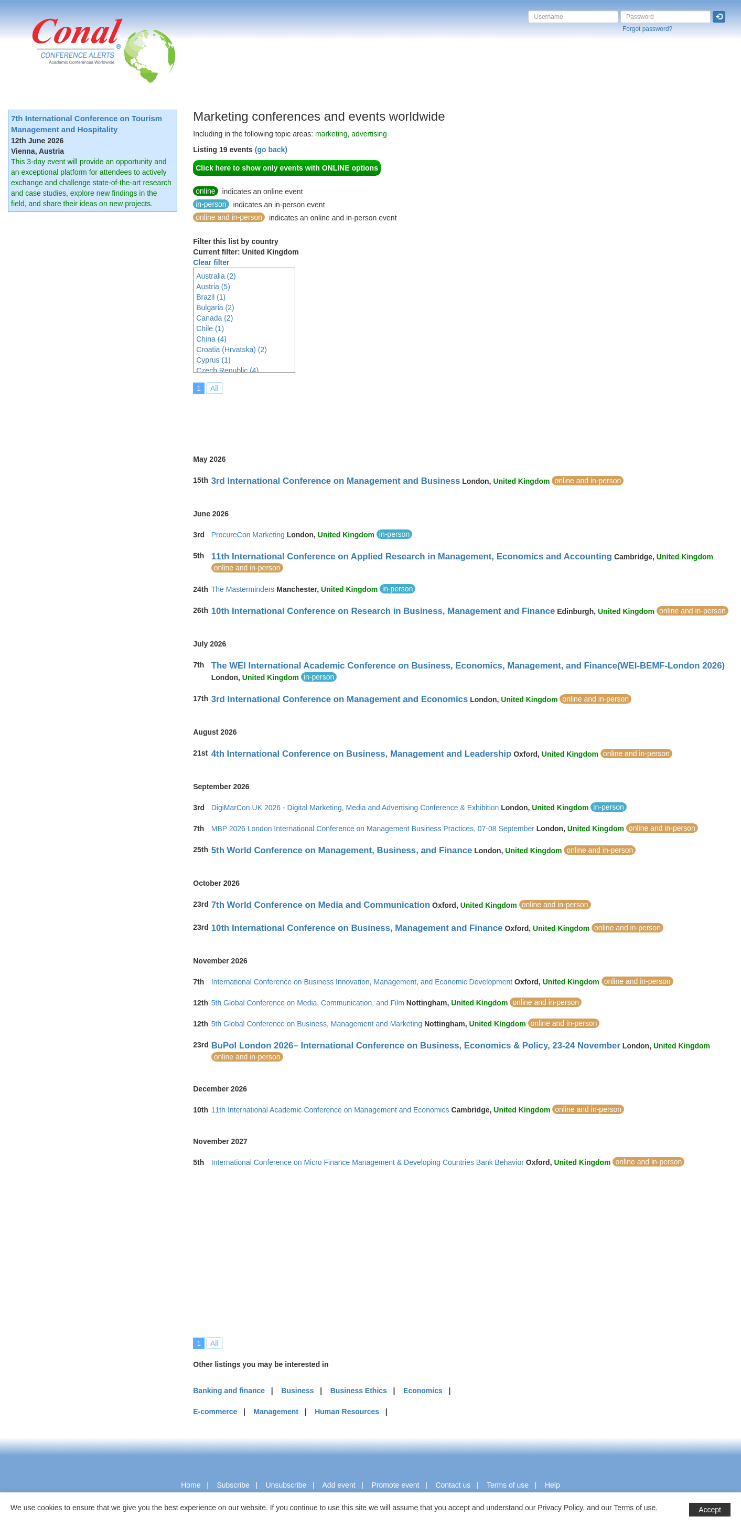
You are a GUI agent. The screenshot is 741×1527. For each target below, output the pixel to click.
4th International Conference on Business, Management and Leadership (361, 754)
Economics (423, 1390)
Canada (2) (214, 318)
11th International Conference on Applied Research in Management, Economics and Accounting (411, 556)
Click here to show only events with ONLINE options (287, 168)
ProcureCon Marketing (248, 535)
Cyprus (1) (213, 360)
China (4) (211, 339)
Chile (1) (210, 328)
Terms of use (508, 1485)
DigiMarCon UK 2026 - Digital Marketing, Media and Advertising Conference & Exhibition (355, 807)
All (214, 388)
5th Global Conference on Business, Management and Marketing (316, 1024)
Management (275, 1411)
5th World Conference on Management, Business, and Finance (341, 850)
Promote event (395, 1485)
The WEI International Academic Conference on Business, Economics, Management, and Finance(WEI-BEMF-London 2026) (468, 666)
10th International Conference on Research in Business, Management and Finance (383, 611)
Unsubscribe (286, 1485)
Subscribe (233, 1485)
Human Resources (347, 1411)
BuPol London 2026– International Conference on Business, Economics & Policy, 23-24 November (415, 1046)
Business (297, 1390)
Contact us (452, 1485)
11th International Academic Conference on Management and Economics (330, 1110)
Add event (339, 1485)
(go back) (271, 149)
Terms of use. (636, 1507)
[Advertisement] (384, 417)
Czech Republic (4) (227, 370)
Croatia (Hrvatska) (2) (231, 349)
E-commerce (215, 1411)
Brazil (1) (210, 297)
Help (552, 1485)
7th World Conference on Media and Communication (320, 905)
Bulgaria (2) (215, 307)
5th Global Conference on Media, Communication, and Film (307, 1003)
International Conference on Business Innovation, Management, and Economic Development (361, 982)
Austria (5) (213, 286)
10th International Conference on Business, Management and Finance (357, 928)
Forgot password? (647, 29)
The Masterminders (243, 589)
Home (190, 1485)
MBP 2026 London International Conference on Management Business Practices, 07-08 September (372, 828)
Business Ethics (358, 1390)
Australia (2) (215, 276)
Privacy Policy (560, 1507)
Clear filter (211, 262)
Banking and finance (229, 1390)
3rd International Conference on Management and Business (335, 481)
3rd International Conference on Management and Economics (339, 699)
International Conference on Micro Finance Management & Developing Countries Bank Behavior (367, 1162)
